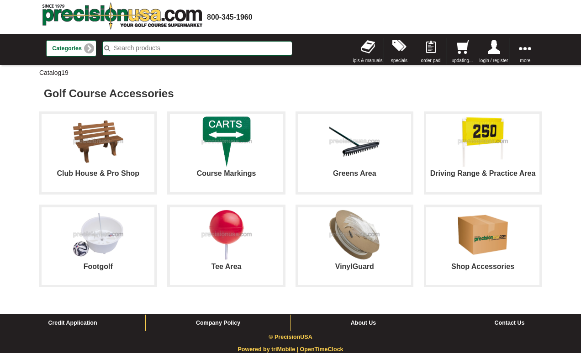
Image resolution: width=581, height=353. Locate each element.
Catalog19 (54, 72)
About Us (363, 323)
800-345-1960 (230, 17)
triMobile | (285, 349)
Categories (67, 48)
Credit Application (72, 323)
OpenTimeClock (321, 349)
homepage (122, 17)
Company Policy (218, 323)
